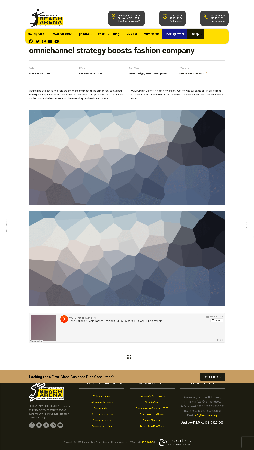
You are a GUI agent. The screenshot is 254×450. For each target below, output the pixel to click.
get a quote (213, 378)
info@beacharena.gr (206, 415)
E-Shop (198, 36)
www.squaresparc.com (191, 75)
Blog (121, 36)
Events (105, 36)
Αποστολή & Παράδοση (152, 426)
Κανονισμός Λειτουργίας (152, 396)
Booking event (179, 36)
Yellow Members (101, 396)
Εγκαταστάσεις (66, 36)
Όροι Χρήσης (152, 402)
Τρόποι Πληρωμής (152, 420)
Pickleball (135, 36)
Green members (102, 408)
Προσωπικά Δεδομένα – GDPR (152, 408)
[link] (148, 442)
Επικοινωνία (155, 36)
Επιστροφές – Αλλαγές (152, 414)
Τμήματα (87, 36)
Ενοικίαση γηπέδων (102, 426)
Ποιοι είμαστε (39, 36)
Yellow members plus (102, 402)
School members (102, 420)
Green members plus (102, 414)
